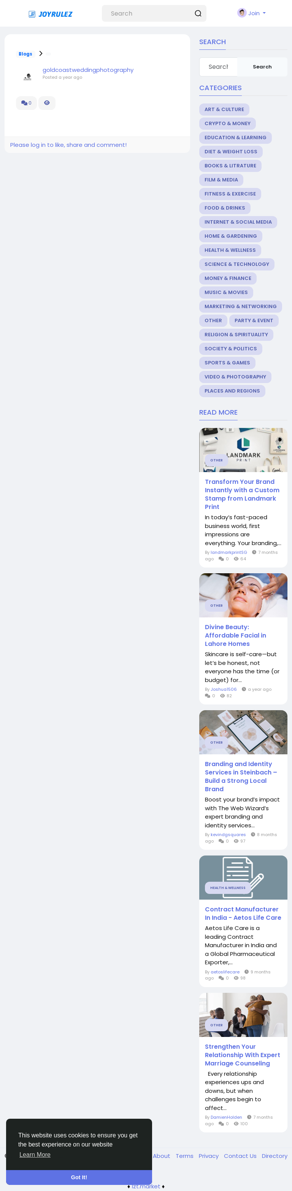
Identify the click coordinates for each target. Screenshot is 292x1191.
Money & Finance (228, 278)
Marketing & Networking (241, 306)
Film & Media (221, 179)
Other (213, 320)
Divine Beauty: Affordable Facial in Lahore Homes (235, 635)
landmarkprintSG (229, 552)
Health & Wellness (230, 250)
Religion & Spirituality (236, 334)
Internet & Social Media (238, 222)
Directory (274, 1156)
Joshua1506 (224, 689)
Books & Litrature (230, 165)
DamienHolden (226, 1117)
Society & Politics (231, 348)
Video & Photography (235, 376)
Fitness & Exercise (230, 193)
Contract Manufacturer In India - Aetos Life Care (243, 913)
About (162, 1156)
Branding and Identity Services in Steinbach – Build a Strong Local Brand (241, 776)
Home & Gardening (231, 236)
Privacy (209, 1156)
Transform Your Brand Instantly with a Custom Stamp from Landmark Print (242, 494)
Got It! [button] (79, 1177)
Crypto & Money (228, 123)
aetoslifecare (225, 972)
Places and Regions (232, 390)
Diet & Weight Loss (231, 151)
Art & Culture (224, 109)
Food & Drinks (225, 207)
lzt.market (146, 1186)
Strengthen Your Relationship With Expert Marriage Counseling (242, 1055)
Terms (185, 1156)
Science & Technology (237, 264)
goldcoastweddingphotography (88, 70)
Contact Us (241, 1156)
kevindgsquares (228, 835)
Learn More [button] (35, 1154)
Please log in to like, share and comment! (68, 145)
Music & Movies (226, 292)
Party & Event (254, 320)
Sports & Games (227, 362)
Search (262, 66)
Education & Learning (236, 137)
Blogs (25, 54)
